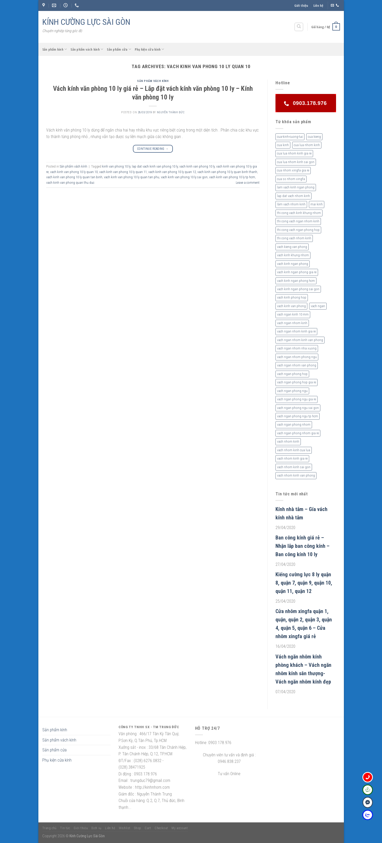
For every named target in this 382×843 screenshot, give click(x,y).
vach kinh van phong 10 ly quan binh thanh (227, 172)
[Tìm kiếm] (299, 27)
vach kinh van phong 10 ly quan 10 (74, 172)
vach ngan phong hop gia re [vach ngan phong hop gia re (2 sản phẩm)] (296, 382)
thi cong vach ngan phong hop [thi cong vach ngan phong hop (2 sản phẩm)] (298, 230)
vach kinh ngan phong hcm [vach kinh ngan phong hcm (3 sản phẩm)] (296, 281)
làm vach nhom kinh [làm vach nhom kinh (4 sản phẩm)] (291, 204)
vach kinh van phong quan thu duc (70, 183)
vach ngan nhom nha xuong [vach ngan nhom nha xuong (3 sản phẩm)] (296, 348)
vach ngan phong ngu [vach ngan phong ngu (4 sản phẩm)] (292, 391)
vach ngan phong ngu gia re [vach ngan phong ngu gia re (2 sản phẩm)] (296, 399)
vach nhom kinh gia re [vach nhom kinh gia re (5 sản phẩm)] (292, 458)
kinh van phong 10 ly (116, 166)
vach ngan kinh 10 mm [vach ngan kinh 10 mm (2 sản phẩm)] (293, 314)
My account (180, 828)
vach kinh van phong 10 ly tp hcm (232, 177)
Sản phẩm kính (54, 49)
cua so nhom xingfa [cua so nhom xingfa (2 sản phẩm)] (291, 179)
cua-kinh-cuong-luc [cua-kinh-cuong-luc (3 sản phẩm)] (290, 137)
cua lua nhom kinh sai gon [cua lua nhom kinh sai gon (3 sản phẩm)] (295, 162)
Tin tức (65, 828)
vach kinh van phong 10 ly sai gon (184, 177)
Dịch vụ (96, 828)
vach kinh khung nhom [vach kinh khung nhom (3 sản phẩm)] (293, 255)
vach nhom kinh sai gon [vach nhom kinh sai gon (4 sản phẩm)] (293, 467)
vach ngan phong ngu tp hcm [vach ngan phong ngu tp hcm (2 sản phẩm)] (297, 416)
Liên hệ (318, 5)
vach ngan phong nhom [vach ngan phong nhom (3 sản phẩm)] (293, 424)
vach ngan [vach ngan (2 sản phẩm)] (318, 306)
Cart (148, 828)
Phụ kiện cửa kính (149, 49)
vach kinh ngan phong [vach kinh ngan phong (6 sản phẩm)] (292, 264)
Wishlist (125, 828)
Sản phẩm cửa (119, 49)
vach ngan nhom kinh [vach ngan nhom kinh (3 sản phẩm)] (292, 323)
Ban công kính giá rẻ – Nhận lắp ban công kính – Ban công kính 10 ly (302, 546)
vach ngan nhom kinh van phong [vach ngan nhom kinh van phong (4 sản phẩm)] (300, 340)
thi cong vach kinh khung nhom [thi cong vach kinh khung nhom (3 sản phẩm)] (299, 213)
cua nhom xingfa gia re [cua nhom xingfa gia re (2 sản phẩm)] (293, 170)
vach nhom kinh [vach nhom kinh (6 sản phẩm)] (288, 441)
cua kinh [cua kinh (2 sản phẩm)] (283, 145)
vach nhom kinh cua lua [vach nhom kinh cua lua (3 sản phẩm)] (293, 450)
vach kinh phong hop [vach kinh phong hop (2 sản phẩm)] (291, 297)
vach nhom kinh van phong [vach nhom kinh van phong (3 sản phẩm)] (296, 475)
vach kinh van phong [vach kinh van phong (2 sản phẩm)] (291, 306)
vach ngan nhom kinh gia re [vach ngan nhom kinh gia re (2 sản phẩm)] (296, 331)
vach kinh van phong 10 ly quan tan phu (131, 177)
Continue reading (153, 148)
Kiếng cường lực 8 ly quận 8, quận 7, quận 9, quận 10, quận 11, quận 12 (303, 582)
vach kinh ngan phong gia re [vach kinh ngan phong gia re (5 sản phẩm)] (296, 272)
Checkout (161, 828)
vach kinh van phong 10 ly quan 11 (123, 172)
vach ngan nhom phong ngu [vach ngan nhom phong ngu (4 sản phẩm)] (297, 357)
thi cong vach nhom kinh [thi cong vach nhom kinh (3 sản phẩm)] (294, 238)
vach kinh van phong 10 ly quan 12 (172, 172)
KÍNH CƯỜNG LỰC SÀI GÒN (86, 22)
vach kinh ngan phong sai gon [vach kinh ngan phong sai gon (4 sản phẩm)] (298, 289)
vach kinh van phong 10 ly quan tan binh (74, 177)
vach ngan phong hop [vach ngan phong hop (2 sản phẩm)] (292, 374)
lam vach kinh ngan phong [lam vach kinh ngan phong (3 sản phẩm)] (295, 187)
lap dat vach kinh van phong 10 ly (155, 166)
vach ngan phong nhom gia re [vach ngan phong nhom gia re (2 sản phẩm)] (298, 433)
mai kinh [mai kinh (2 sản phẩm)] (316, 204)
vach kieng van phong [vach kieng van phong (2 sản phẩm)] (292, 247)
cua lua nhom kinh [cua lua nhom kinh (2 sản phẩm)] (307, 145)
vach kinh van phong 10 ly (197, 166)
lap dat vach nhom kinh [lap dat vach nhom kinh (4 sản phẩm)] (293, 196)
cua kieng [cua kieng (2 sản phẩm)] (314, 137)
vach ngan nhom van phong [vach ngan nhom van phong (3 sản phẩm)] (296, 365)
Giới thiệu (301, 5)
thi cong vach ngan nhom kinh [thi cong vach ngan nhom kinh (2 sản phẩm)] (298, 221)
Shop (137, 828)
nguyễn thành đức (171, 112)
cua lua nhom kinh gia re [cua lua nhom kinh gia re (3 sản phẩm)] (294, 153)
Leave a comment (248, 183)
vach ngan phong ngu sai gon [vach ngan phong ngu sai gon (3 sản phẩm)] (298, 408)
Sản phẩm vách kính (86, 49)
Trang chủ (49, 828)
